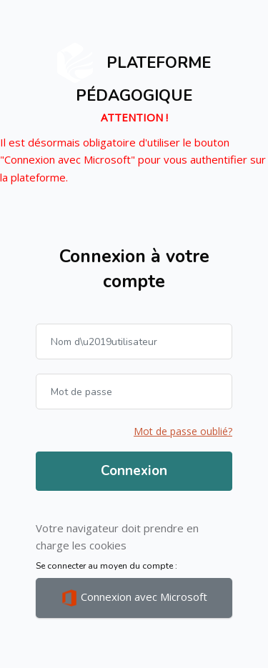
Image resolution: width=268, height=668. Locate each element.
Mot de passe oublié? (183, 431)
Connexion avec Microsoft (134, 598)
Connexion (134, 471)
